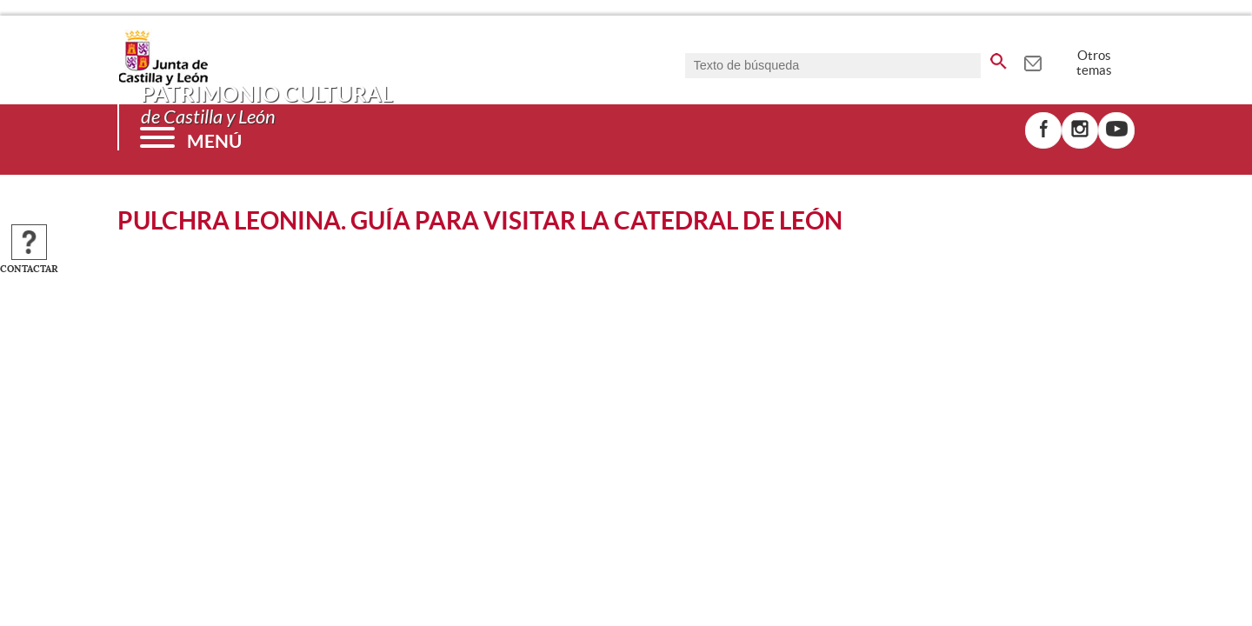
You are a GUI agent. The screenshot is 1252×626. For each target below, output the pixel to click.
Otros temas (1094, 62)
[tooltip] (1032, 61)
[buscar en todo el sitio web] (998, 58)
